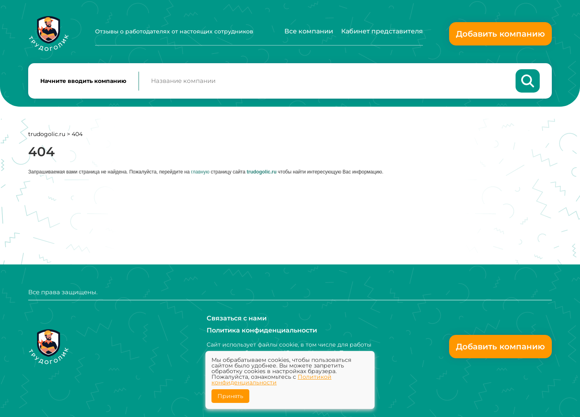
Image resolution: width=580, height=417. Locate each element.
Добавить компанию (500, 34)
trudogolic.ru (46, 134)
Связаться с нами (237, 318)
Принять (230, 396)
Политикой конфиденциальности (271, 379)
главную (200, 172)
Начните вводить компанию (83, 81)
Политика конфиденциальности (262, 330)
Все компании (308, 31)
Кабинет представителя (382, 31)
